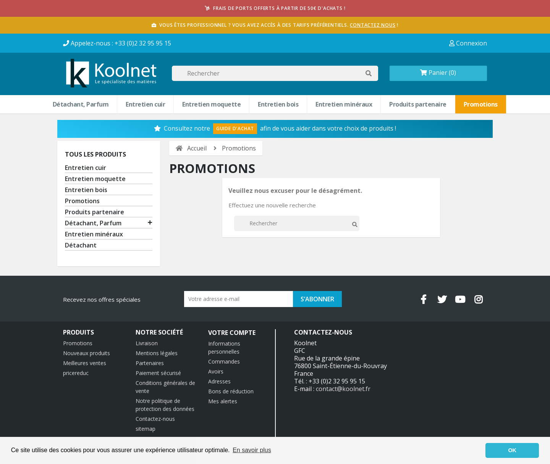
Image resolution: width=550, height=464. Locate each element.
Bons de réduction (231, 391)
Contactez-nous (155, 418)
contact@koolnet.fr (343, 389)
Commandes (224, 361)
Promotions (481, 104)
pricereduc (76, 373)
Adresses (219, 381)
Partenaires (150, 363)
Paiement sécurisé (158, 373)
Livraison (147, 343)
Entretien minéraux (343, 104)
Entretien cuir (145, 104)
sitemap (145, 428)
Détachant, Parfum (81, 104)
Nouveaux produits (86, 353)
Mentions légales (157, 353)
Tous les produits (95, 154)
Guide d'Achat (235, 128)
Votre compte (232, 332)
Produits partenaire (417, 104)
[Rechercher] (275, 73)
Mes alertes (222, 401)
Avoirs (215, 371)
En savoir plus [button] (252, 450)
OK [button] (512, 450)
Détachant (81, 245)
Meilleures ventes (84, 363)
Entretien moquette (211, 104)
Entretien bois (278, 104)
